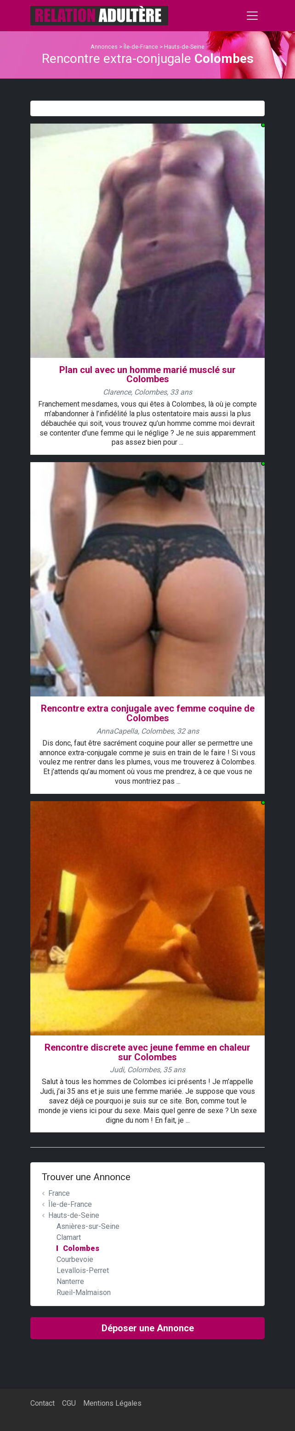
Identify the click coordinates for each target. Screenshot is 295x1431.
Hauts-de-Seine (184, 46)
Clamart (69, 1237)
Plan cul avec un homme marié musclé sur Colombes (147, 374)
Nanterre (70, 1281)
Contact (42, 1403)
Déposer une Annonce (148, 1328)
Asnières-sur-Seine (88, 1226)
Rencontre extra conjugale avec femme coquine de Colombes (148, 713)
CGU (69, 1403)
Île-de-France (141, 46)
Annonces (104, 46)
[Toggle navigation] (252, 15)
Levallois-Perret (83, 1270)
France (59, 1193)
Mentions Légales (112, 1403)
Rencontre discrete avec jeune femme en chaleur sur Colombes (147, 1052)
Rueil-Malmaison (84, 1292)
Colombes (81, 1248)
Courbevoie (75, 1259)
